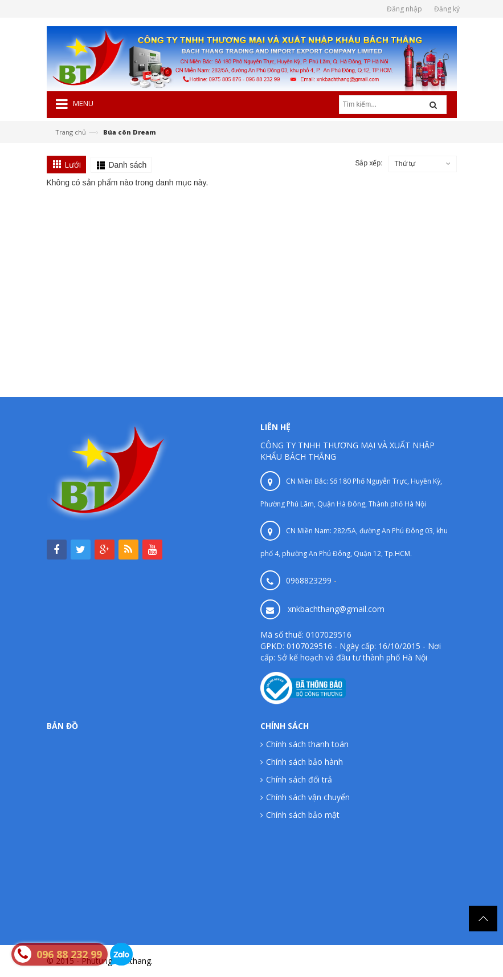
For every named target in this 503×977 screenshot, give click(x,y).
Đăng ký (447, 9)
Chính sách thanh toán (307, 744)
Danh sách (127, 164)
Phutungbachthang (422, 960)
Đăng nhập (404, 9)
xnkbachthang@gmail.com (336, 608)
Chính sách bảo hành (304, 761)
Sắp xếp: (368, 163)
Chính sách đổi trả (299, 779)
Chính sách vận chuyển (308, 797)
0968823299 (309, 580)
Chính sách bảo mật (303, 814)
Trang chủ (70, 132)
